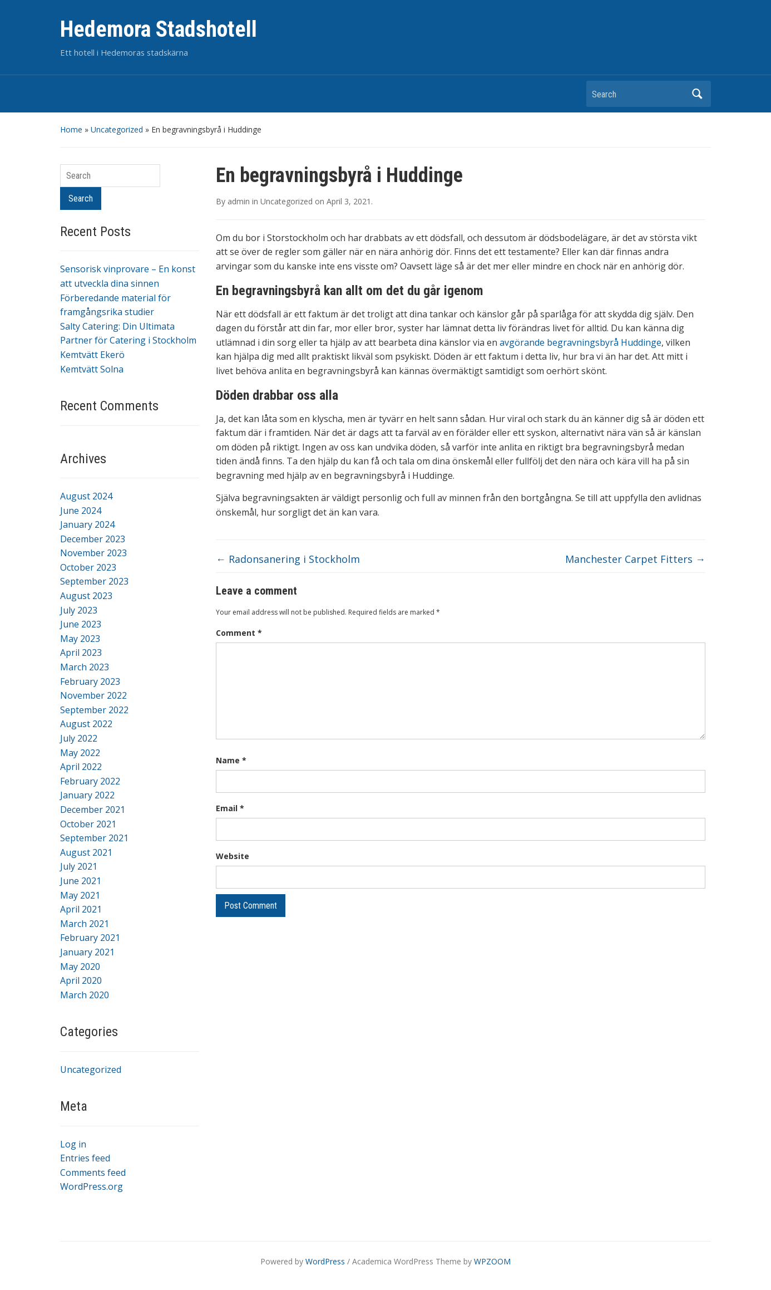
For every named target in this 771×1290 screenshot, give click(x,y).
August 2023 (86, 596)
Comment (239, 632)
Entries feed (85, 1158)
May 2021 (80, 895)
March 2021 (84, 924)
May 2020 (80, 966)
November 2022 (93, 695)
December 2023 (92, 539)
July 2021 (78, 866)
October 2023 (88, 567)
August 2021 (86, 852)
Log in (73, 1144)
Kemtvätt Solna (91, 369)
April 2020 (81, 980)
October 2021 (88, 824)
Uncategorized (117, 129)
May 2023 (80, 638)
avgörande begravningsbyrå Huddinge (580, 342)
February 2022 (90, 781)
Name (231, 760)
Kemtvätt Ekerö (92, 355)
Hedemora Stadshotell (158, 29)
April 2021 (81, 909)
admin (239, 201)
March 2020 (84, 995)
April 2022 (81, 767)
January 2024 (87, 524)
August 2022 (86, 724)
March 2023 (84, 667)
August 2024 (86, 496)
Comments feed (93, 1172)
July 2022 (78, 738)
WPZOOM (492, 1261)
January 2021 (87, 952)
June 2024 (80, 510)
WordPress (325, 1261)
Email (230, 808)
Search (697, 93)
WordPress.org (91, 1186)
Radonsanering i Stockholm (288, 559)
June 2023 (80, 624)
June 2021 (80, 881)
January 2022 (87, 795)
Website (232, 856)
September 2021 (94, 838)
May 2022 (80, 753)
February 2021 (90, 937)
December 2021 (92, 809)
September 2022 (94, 710)
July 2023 (78, 610)
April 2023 (81, 652)
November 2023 (93, 553)
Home (71, 129)
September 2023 (94, 581)
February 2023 (90, 681)
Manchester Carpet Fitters (635, 559)
